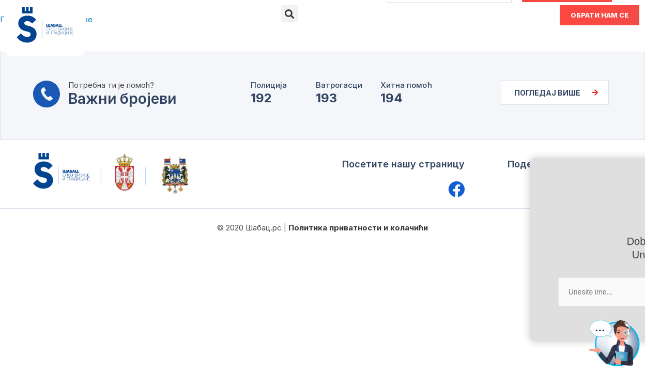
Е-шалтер (247, 37)
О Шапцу (120, 37)
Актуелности (375, 37)
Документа (307, 37)
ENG (507, 14)
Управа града (182, 37)
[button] (289, 13)
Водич (432, 37)
